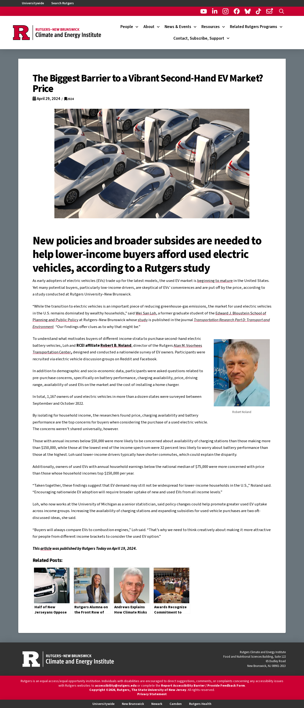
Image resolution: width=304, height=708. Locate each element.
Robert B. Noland (115, 345)
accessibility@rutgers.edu (116, 685)
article (46, 548)
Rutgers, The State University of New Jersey (151, 690)
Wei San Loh (146, 313)
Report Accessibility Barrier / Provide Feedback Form (203, 685)
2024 (69, 98)
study (143, 320)
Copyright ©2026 (102, 690)
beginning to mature (215, 281)
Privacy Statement (152, 694)
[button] (281, 11)
